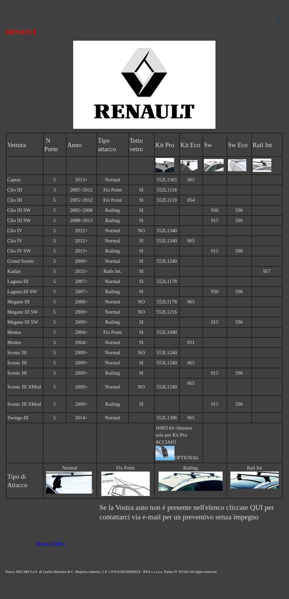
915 (215, 220)
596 (239, 210)
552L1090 (167, 332)
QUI (257, 507)
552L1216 (167, 312)
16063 (162, 428)
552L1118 (167, 190)
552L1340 (167, 230)
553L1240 (167, 261)
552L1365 (167, 179)
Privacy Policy (50, 543)
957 (267, 271)
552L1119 (167, 200)
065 (191, 179)
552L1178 (167, 281)
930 (215, 210)
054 (191, 200)
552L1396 (167, 417)
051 (191, 342)
